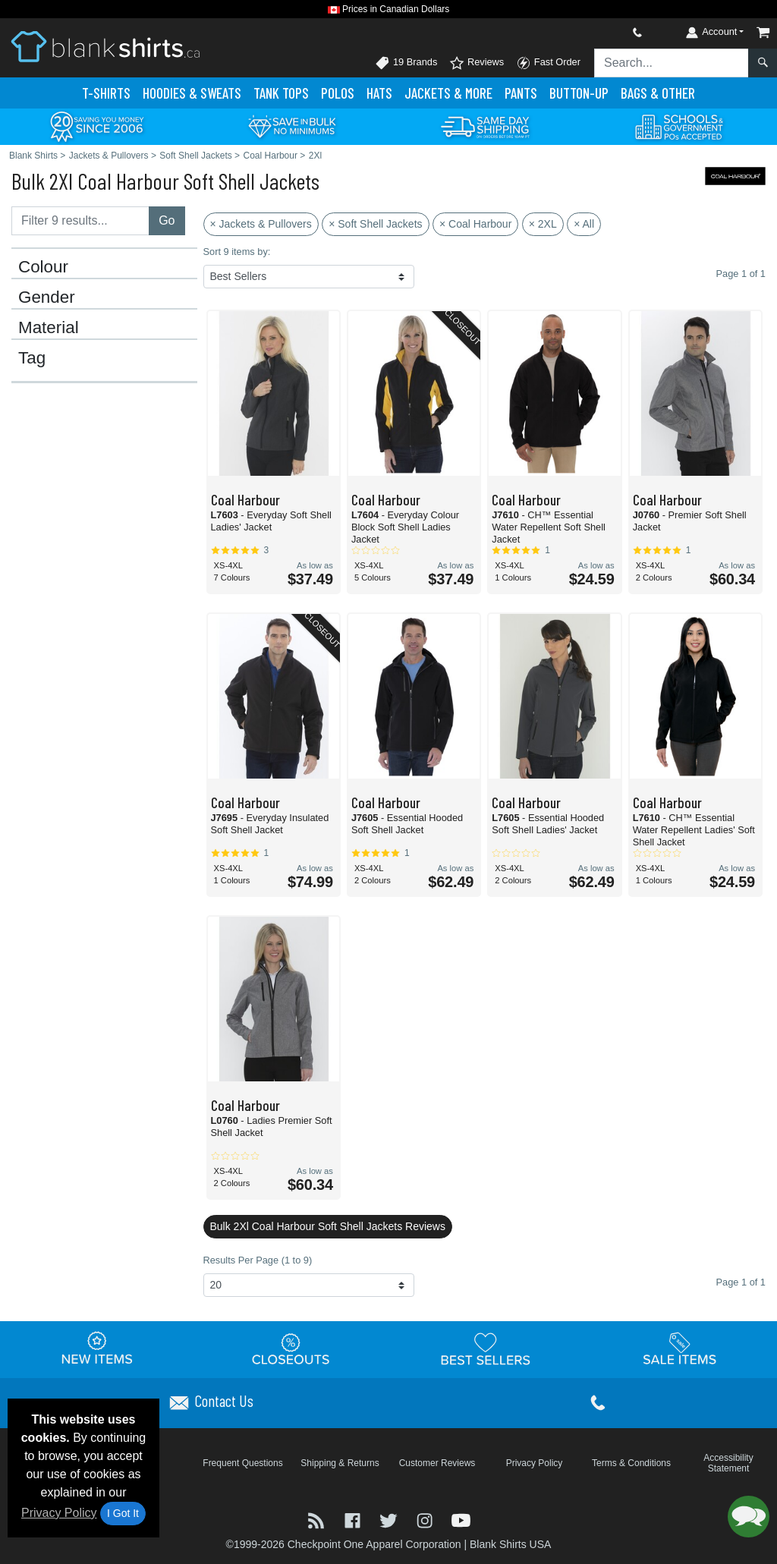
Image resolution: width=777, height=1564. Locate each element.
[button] (748, 1516)
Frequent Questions (242, 1463)
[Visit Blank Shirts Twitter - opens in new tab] (390, 1519)
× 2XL (543, 224)
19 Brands (406, 63)
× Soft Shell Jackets (375, 224)
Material (48, 327)
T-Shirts (106, 93)
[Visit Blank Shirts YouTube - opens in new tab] (461, 1519)
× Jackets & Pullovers (261, 224)
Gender (46, 297)
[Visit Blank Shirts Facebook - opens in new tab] (354, 1519)
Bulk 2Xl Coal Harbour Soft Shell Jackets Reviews (327, 1226)
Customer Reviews (437, 1463)
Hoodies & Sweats (192, 93)
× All (584, 224)
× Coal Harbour (475, 224)
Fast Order (548, 63)
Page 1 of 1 (741, 1282)
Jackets (448, 93)
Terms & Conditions (631, 1463)
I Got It (123, 1513)
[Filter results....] (80, 220)
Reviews (476, 63)
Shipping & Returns (339, 1463)
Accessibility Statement (728, 1463)
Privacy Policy (59, 1512)
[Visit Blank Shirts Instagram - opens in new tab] (426, 1519)
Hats (379, 93)
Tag (32, 358)
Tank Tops (281, 93)
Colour (43, 267)
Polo (337, 93)
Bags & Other (658, 93)
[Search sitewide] (671, 63)
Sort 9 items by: (237, 251)
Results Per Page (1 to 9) (258, 1260)
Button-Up (579, 93)
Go (167, 220)
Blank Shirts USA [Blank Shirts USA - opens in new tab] (510, 1544)
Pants (521, 93)
